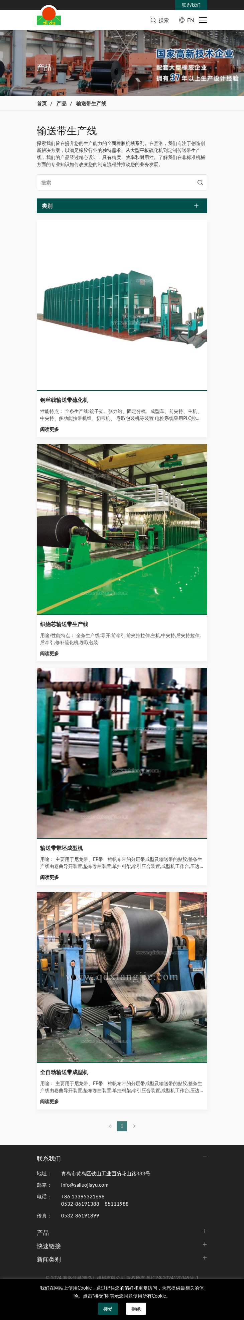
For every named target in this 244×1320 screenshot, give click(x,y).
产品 (61, 103)
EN (190, 20)
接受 (108, 1309)
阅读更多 (49, 429)
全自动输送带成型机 (64, 1072)
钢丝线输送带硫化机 (64, 400)
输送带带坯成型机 (61, 848)
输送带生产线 (91, 103)
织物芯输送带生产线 (64, 624)
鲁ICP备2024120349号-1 (172, 1278)
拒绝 (136, 1309)
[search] (200, 182)
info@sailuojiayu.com (84, 1185)
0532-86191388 (80, 1204)
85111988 (117, 1204)
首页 (42, 103)
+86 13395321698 (83, 1196)
